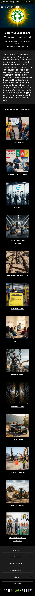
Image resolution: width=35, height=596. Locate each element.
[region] (17, 2)
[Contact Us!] (17, 583)
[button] (2, 7)
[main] (17, 39)
